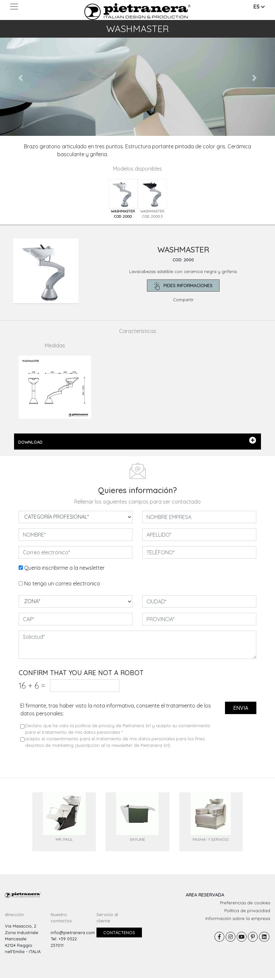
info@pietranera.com (73, 932)
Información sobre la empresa (237, 918)
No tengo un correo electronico (62, 583)
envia (240, 708)
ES (259, 6)
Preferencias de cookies (245, 902)
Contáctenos (119, 932)
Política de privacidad (247, 910)
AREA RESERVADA (205, 895)
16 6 (32, 685)
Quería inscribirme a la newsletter (64, 567)
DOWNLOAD (137, 441)
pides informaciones (183, 286)
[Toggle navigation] (14, 6)
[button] (20, 78)
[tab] (123, 199)
